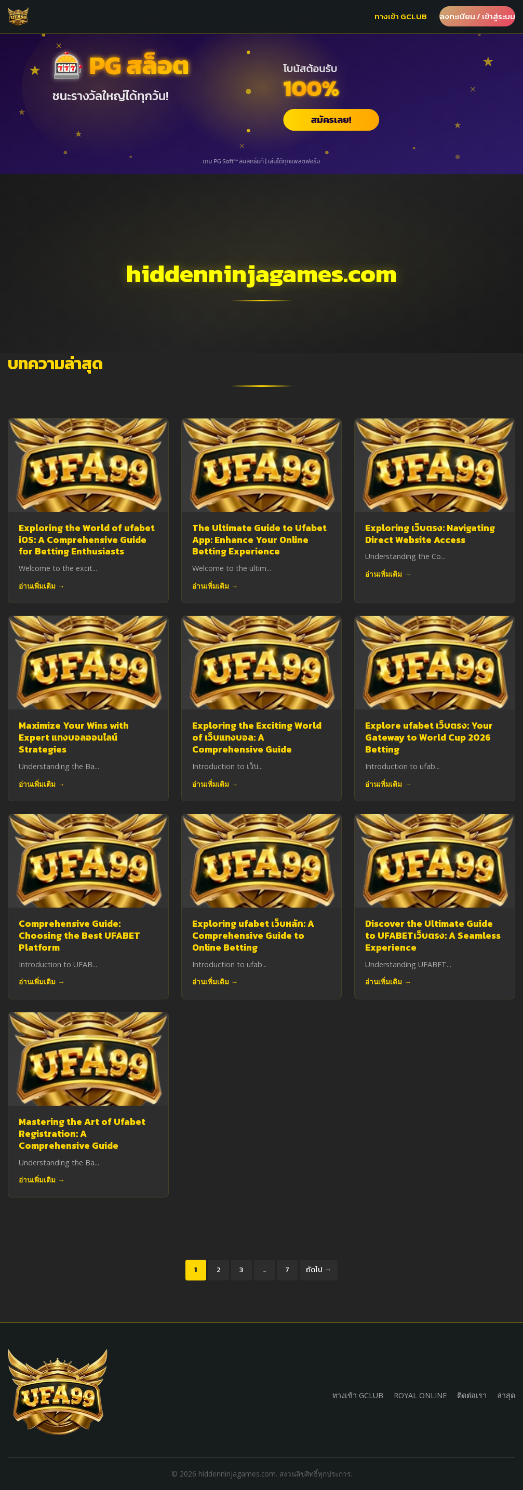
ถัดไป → (318, 1269)
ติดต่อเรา (472, 1395)
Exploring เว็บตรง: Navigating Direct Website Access (430, 534)
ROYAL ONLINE (420, 1395)
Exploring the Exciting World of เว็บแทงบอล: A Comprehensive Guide (256, 737)
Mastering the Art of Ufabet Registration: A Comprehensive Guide (82, 1133)
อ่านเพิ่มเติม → (42, 586)
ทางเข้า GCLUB (400, 16)
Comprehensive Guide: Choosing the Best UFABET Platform (79, 935)
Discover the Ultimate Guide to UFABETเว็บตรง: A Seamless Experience (433, 935)
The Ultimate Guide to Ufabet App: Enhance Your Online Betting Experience (259, 540)
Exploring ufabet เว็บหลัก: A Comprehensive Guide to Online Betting (253, 935)
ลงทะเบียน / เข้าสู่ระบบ (477, 16)
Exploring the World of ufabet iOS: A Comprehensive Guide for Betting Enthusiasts (87, 540)
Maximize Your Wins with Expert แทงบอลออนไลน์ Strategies (74, 737)
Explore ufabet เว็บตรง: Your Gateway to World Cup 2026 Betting (429, 737)
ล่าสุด (506, 1395)
